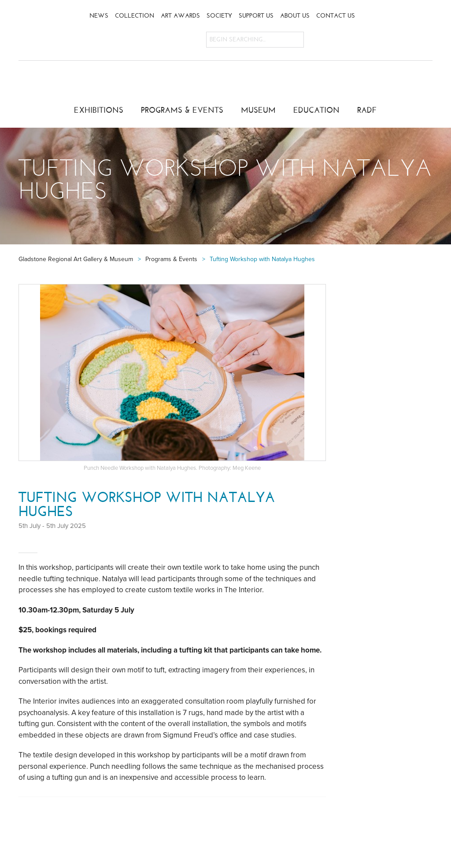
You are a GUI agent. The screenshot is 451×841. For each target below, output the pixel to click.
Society (219, 15)
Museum (258, 110)
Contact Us (335, 15)
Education (316, 110)
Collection (134, 15)
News (98, 15)
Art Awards (180, 15)
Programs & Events (182, 110)
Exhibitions (98, 110)
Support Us (256, 15)
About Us (295, 15)
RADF (367, 110)
